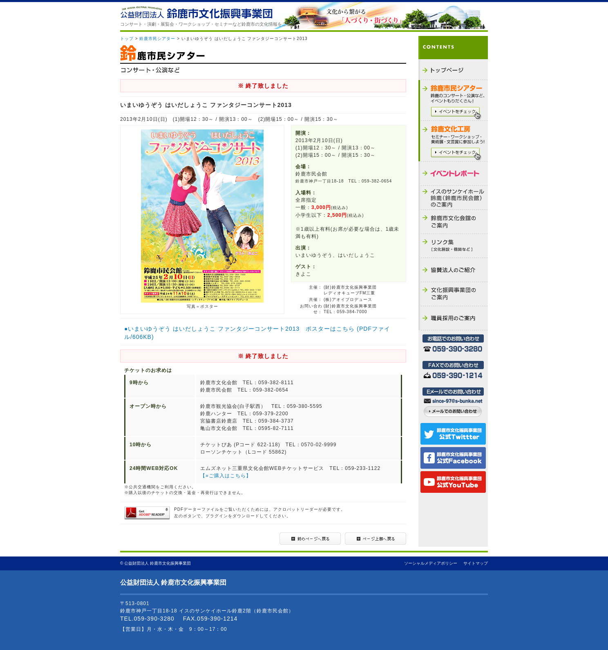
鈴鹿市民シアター (157, 38)
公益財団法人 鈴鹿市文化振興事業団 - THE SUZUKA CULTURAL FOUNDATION (196, 12)
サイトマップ (475, 563)
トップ (127, 38)
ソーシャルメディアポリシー (430, 563)
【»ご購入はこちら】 (225, 476)
